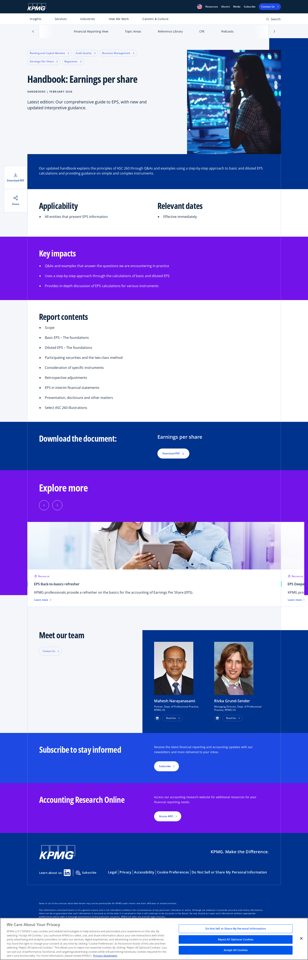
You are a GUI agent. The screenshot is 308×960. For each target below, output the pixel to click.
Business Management (118, 53)
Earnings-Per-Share (44, 61)
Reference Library (170, 31)
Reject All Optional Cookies (235, 939)
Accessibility (144, 872)
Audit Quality (86, 53)
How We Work (119, 19)
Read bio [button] (171, 718)
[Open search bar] (273, 20)
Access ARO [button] (166, 816)
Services (61, 19)
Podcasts (227, 31)
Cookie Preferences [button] (173, 872)
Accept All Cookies (236, 950)
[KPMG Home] (36, 7)
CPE (202, 31)
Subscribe (249, 6)
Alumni (225, 6)
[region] (154, 939)
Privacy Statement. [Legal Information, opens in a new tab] (105, 955)
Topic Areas (133, 31)
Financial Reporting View (91, 31)
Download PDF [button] (173, 453)
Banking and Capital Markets (49, 53)
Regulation (73, 61)
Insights (35, 19)
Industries (87, 19)
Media (236, 6)
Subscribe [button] (165, 766)
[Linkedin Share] (67, 872)
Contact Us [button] (49, 651)
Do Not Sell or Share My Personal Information (229, 872)
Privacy (125, 872)
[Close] (301, 938)
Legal (112, 872)
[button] (199, 6)
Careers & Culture (155, 19)
